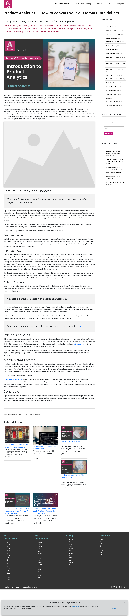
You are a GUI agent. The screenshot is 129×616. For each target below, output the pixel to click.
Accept (113, 608)
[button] (125, 603)
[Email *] (64, 308)
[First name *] (64, 303)
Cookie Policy (75, 606)
